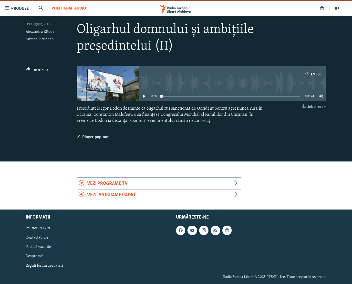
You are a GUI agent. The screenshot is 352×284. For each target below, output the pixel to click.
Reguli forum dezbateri (44, 265)
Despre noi (34, 256)
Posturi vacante (38, 247)
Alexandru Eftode (40, 32)
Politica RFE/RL (38, 228)
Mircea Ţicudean (40, 39)
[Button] (37, 71)
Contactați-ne (37, 238)
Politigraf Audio (69, 8)
